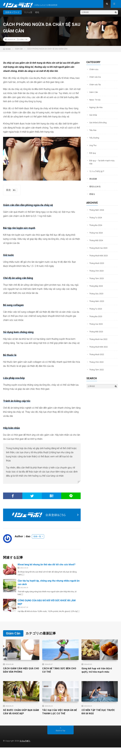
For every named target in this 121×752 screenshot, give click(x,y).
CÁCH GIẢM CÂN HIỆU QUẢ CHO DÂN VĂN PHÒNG (20, 673)
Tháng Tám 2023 (97, 281)
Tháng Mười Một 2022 (99, 349)
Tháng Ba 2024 (96, 227)
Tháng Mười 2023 (97, 265)
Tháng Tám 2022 (97, 372)
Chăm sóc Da (95, 79)
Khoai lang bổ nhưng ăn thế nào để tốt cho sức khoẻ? (46, 566)
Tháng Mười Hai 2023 (99, 250)
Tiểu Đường (94, 140)
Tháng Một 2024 (96, 243)
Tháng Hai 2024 (96, 235)
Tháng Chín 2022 (97, 364)
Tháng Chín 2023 (97, 273)
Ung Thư (93, 147)
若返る (92, 196)
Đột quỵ (92, 155)
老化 (37, 14)
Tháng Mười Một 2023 (99, 258)
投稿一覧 (37, 539)
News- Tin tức (95, 102)
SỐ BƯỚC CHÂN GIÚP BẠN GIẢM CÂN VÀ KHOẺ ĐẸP (19, 715)
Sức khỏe (93, 117)
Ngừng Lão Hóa (96, 109)
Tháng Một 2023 (96, 334)
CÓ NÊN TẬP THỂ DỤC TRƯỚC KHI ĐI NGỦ (95, 715)
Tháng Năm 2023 (97, 303)
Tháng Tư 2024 (96, 220)
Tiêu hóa (93, 132)
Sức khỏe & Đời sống (98, 125)
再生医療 (93, 181)
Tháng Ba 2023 (96, 319)
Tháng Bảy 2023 (96, 288)
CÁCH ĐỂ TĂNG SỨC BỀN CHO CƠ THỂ (58, 673)
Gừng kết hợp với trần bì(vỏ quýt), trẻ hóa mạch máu (99, 673)
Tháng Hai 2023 (96, 326)
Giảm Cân (23, 42)
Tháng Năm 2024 (97, 212)
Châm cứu (94, 71)
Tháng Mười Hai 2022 (99, 341)
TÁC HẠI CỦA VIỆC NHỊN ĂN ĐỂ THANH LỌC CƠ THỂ (59, 715)
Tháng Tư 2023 (96, 311)
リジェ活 (28, 14)
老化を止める (95, 189)
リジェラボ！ (25, 745)
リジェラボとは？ (97, 173)
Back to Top (60, 735)
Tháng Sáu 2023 (96, 296)
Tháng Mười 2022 (97, 357)
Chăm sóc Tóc (96, 87)
